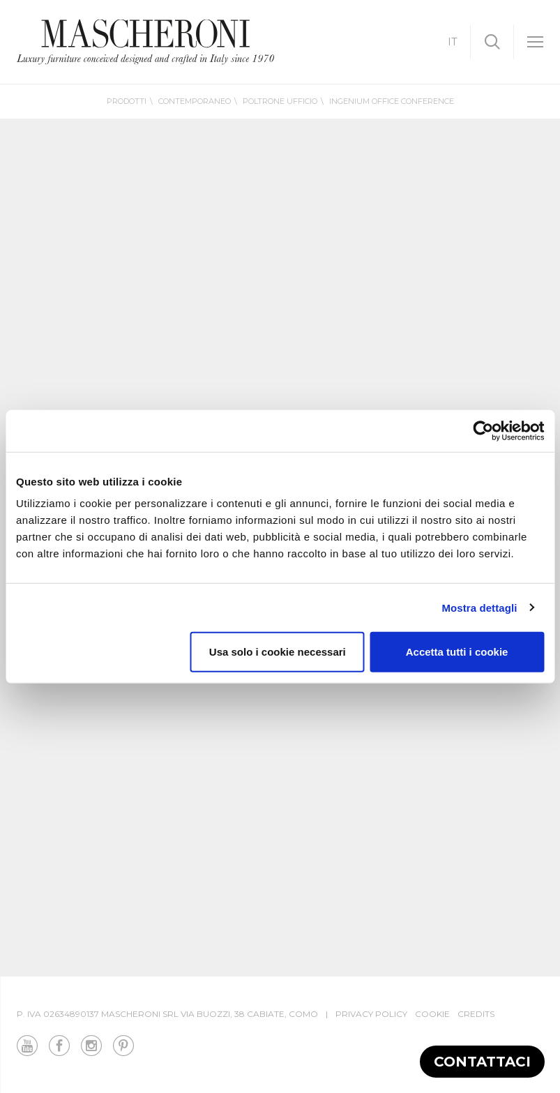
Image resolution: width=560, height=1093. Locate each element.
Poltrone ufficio (280, 101)
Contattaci (482, 1061)
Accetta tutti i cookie (457, 652)
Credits (475, 1014)
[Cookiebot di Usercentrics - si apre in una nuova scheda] (483, 430)
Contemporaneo (194, 101)
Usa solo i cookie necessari (277, 652)
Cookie (432, 1014)
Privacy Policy (371, 1014)
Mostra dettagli (479, 607)
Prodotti (126, 101)
